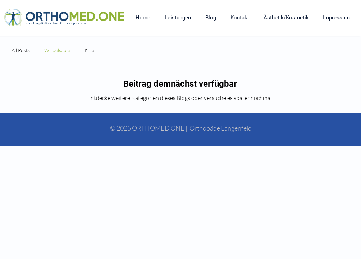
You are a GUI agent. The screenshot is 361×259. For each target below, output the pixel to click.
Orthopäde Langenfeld (220, 128)
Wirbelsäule (57, 50)
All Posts (21, 50)
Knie (89, 50)
